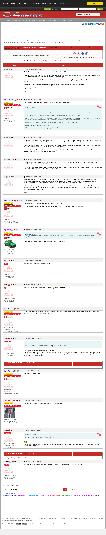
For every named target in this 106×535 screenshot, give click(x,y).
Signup (47, 9)
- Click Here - (45, 102)
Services (16, 20)
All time (57, 61)
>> (17, 485)
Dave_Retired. (9, 458)
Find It (63, 20)
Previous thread (76, 48)
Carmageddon (9, 367)
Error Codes (75, 40)
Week (44, 61)
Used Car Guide (86, 518)
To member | (76, 61)
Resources (26, 20)
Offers (49, 40)
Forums (8, 20)
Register (71, 57)
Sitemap (48, 518)
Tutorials (16, 40)
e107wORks (11, 524)
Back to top (72, 489)
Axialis (55, 524)
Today (40, 61)
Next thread (86, 48)
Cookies (70, 20)
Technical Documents (18, 520)
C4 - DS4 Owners (10, 47)
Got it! (95, 3)
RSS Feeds (55, 518)
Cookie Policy (24, 518)
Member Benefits (91, 57)
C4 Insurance (8, 40)
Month (49, 61)
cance (24, 362)
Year (53, 61)
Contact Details (32, 518)
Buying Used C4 (33, 40)
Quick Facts (23, 40)
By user (82, 61)
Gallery (55, 20)
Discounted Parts (44, 20)
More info (65, 3)
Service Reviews (57, 40)
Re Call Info (42, 40)
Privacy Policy (15, 518)
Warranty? (83, 40)
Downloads (67, 40)
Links (34, 20)
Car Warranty (42, 518)
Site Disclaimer (6, 518)
